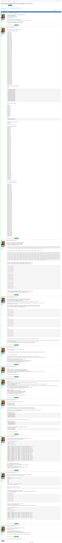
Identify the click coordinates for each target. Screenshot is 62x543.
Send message (2, 302)
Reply (15, 238)
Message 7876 (8, 399)
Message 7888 (8, 525)
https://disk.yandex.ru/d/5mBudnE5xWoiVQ (12, 528)
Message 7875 (8, 378)
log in (8, 10)
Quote (17, 238)
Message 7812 (8, 296)
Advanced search (2, 6)
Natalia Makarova (4, 240)
